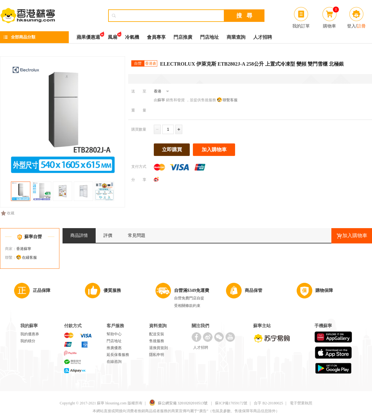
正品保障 (41, 290)
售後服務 (156, 341)
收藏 (7, 213)
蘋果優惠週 (88, 35)
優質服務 (112, 290)
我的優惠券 (29, 334)
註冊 (361, 25)
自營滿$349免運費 (191, 290)
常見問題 (136, 235)
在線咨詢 (114, 361)
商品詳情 (79, 235)
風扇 (112, 35)
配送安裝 (156, 334)
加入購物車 (214, 149)
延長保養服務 (118, 354)
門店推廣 (182, 37)
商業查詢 (236, 37)
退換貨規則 (158, 348)
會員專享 (156, 37)
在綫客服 (29, 257)
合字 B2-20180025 (268, 403)
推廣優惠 (114, 348)
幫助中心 (114, 334)
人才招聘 (262, 37)
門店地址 (209, 37)
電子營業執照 (301, 403)
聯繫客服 (230, 100)
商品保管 (253, 290)
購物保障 (324, 290)
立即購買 (172, 149)
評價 (107, 235)
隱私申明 (156, 354)
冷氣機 (132, 37)
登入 (351, 25)
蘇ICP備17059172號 (231, 403)
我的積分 (27, 341)
